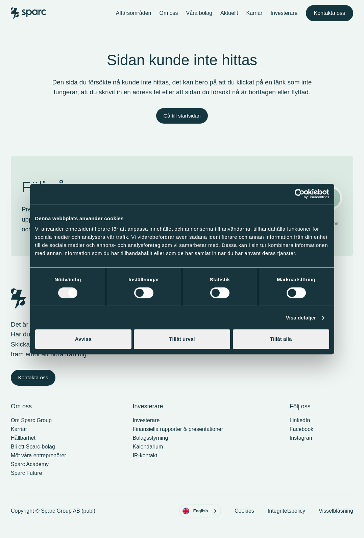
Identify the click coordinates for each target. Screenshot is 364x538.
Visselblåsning (336, 518)
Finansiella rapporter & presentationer (177, 436)
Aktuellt (229, 16)
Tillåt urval (182, 339)
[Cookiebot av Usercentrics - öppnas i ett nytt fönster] (299, 194)
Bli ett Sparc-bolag (33, 454)
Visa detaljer (301, 318)
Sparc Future (26, 480)
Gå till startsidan (182, 122)
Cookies (244, 518)
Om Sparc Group (31, 427)
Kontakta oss (329, 16)
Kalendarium (147, 454)
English (200, 518)
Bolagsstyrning (150, 445)
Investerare (283, 16)
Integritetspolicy (286, 518)
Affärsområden (133, 16)
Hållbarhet (23, 445)
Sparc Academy (30, 471)
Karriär (254, 16)
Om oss (168, 16)
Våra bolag (199, 16)
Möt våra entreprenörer (38, 462)
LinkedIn (300, 427)
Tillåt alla (281, 339)
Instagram (302, 445)
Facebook (301, 436)
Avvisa (83, 339)
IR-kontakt (144, 462)
